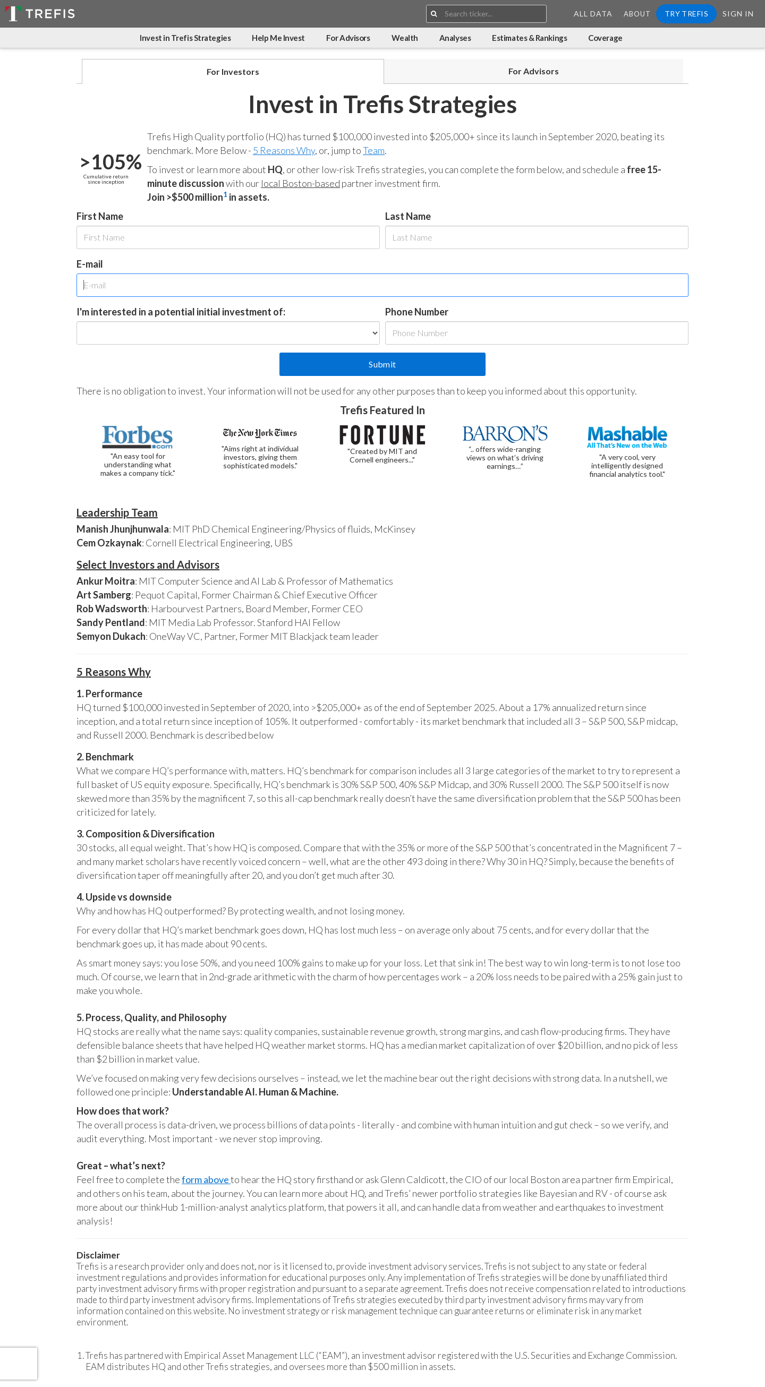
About (637, 14)
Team (374, 150)
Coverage (605, 37)
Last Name (408, 216)
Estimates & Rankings (529, 37)
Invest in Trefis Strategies (185, 37)
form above (206, 1179)
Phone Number (416, 312)
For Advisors (348, 37)
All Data (593, 13)
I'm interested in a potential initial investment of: (180, 312)
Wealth (405, 37)
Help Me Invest (278, 37)
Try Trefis (686, 13)
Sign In (738, 13)
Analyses (455, 37)
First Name (99, 216)
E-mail (89, 264)
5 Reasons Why (284, 150)
